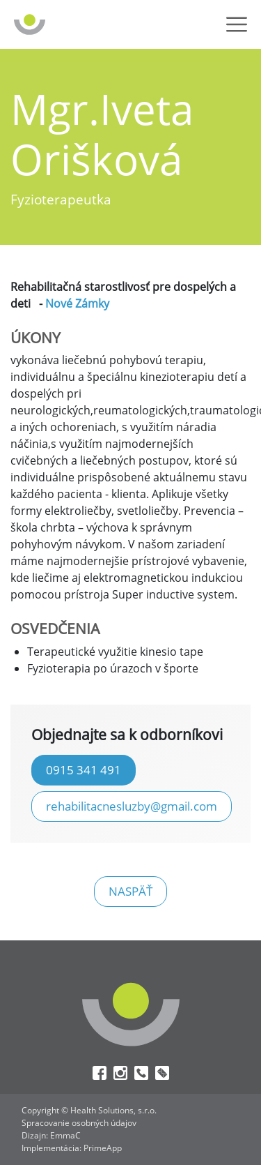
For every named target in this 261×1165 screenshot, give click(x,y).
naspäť (130, 890)
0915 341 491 (83, 769)
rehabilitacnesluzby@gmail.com (131, 805)
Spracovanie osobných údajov (79, 1123)
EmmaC (65, 1135)
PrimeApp (103, 1148)
